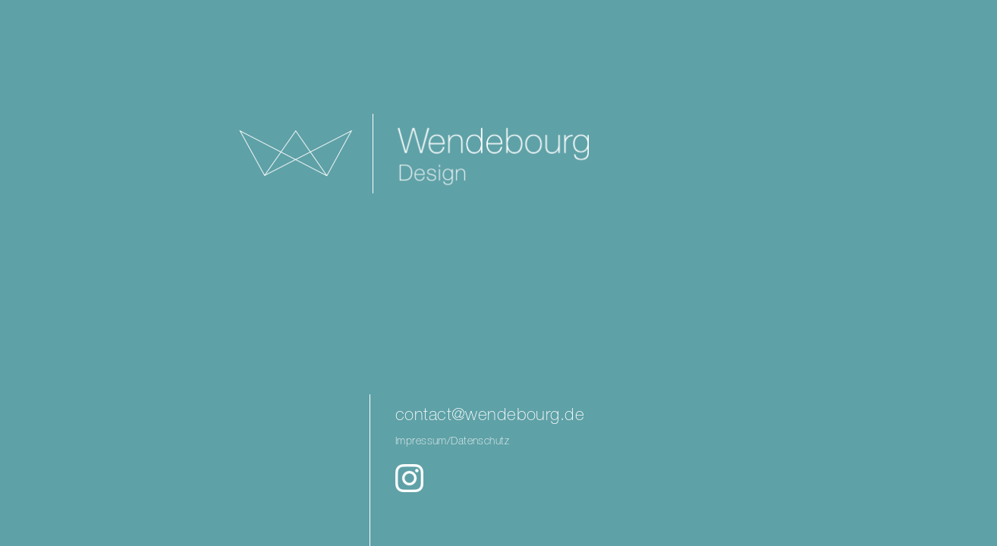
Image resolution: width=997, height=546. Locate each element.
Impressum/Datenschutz (452, 442)
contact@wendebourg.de (489, 415)
